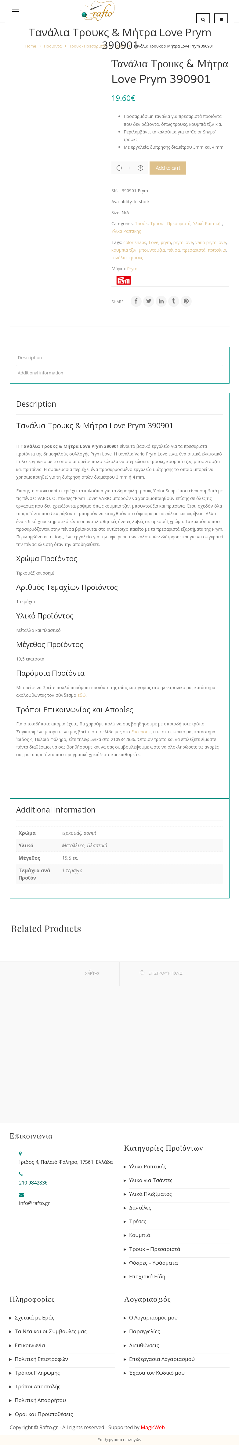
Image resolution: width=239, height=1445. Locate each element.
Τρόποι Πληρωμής (37, 1373)
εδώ (82, 695)
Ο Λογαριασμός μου (153, 1318)
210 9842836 (33, 1182)
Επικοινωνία (30, 1345)
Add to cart (175, 167)
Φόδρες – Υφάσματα (153, 1263)
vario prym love (210, 242)
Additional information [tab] (40, 373)
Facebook (141, 732)
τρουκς (136, 257)
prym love (183, 242)
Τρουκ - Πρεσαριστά (170, 223)
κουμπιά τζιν (123, 250)
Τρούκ (141, 223)
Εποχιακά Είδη (147, 1276)
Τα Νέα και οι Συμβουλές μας (51, 1331)
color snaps (134, 242)
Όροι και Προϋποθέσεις (44, 1414)
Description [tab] (30, 357)
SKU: (116, 190)
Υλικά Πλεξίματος (150, 1194)
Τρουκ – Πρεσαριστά (154, 1249)
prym (166, 242)
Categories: (122, 223)
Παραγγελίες (144, 1331)
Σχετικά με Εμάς (34, 1318)
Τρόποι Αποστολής (37, 1386)
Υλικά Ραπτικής (207, 223)
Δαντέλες (140, 1208)
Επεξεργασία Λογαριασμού (162, 1359)
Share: (118, 301)
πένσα (173, 250)
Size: (115, 212)
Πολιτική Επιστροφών (41, 1359)
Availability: (122, 201)
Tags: (116, 242)
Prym (132, 268)
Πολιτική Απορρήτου (40, 1400)
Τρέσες (137, 1221)
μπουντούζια (152, 250)
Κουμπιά (139, 1235)
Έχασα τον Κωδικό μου (157, 1373)
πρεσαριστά (193, 250)
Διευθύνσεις (144, 1345)
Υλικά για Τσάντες (150, 1180)
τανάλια (119, 257)
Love (153, 242)
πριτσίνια (217, 250)
